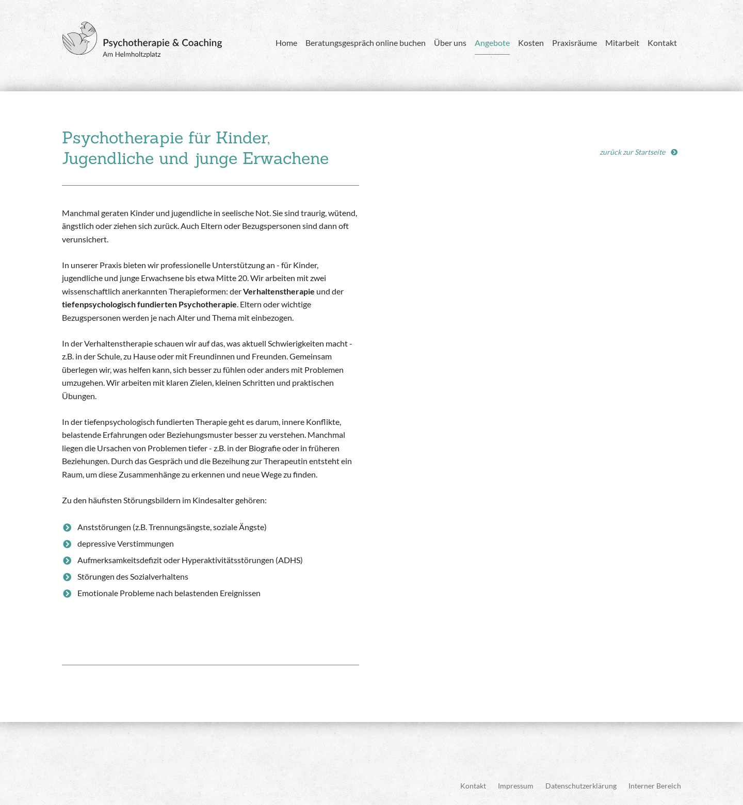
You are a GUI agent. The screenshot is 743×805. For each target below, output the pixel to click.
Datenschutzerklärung (581, 785)
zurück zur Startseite (632, 151)
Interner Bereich (654, 785)
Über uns (450, 42)
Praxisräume (574, 42)
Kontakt (662, 42)
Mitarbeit (622, 42)
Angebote (492, 42)
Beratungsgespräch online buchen (365, 42)
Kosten (531, 42)
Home (286, 42)
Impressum (516, 785)
